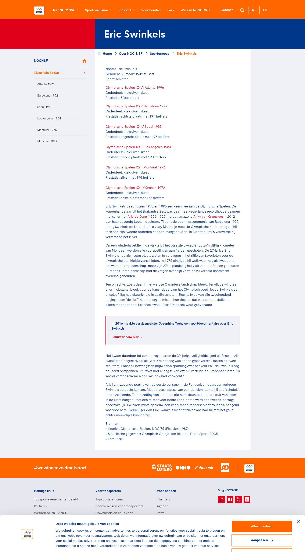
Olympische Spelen (46, 72)
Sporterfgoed (159, 53)
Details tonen (65, 543)
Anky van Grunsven (208, 216)
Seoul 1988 (44, 107)
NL (254, 9)
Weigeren (262, 540)
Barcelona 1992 (47, 95)
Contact (227, 9)
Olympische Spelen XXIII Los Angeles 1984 (138, 147)
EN (265, 9)
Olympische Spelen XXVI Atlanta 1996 (134, 87)
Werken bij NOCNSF (195, 10)
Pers (170, 10)
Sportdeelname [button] (97, 10)
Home (107, 53)
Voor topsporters (108, 491)
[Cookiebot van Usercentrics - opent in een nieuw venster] (27, 544)
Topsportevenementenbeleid (56, 499)
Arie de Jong (137, 216)
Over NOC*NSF (131, 53)
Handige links (44, 491)
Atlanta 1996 (45, 84)
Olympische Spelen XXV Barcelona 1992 (136, 106)
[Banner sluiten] (298, 507)
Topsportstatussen (109, 499)
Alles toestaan (262, 512)
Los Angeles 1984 (49, 118)
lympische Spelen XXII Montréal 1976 (136, 167)
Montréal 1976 (47, 130)
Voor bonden (151, 10)
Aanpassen (262, 526)
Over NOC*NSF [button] (63, 10)
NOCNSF (41, 60)
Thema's (163, 499)
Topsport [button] (125, 10)
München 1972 (47, 141)
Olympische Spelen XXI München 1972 (135, 187)
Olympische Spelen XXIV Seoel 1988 (133, 126)
